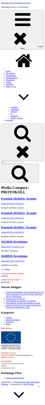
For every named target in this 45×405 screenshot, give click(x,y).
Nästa (7, 269)
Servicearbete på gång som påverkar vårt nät (23, 303)
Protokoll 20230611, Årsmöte (18, 227)
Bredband (14, 116)
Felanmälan (10, 80)
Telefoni (14, 112)
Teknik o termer (17, 118)
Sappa (8, 324)
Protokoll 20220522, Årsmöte (19, 213)
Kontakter (9, 84)
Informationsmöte (13, 320)
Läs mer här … (6, 282)
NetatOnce (10, 322)
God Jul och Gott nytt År (15, 299)
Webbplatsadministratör (15, 378)
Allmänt (9, 318)
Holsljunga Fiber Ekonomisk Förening (16, 3)
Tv (12, 114)
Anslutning (15, 109)
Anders (3, 204)
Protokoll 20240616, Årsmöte (19, 198)
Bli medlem (10, 73)
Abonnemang (11, 76)
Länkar (8, 82)
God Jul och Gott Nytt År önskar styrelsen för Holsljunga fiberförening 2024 (23, 306)
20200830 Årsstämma (14, 256)
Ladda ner (4, 276)
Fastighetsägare (12, 78)
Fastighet (14, 107)
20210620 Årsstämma (14, 241)
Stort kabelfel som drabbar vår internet (20, 301)
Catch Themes (28, 384)
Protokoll (9, 120)
